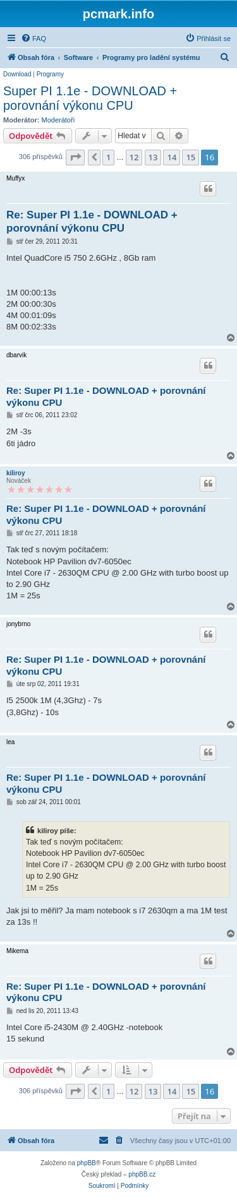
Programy (50, 74)
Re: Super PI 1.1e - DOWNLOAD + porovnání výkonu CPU (92, 221)
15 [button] (190, 157)
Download (17, 74)
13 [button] (153, 157)
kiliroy (15, 473)
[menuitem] (33, 38)
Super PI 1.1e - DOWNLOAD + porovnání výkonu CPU (90, 98)
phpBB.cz (141, 1174)
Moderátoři (58, 120)
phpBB (86, 1162)
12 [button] (134, 157)
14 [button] (171, 157)
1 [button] (108, 157)
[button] (75, 157)
